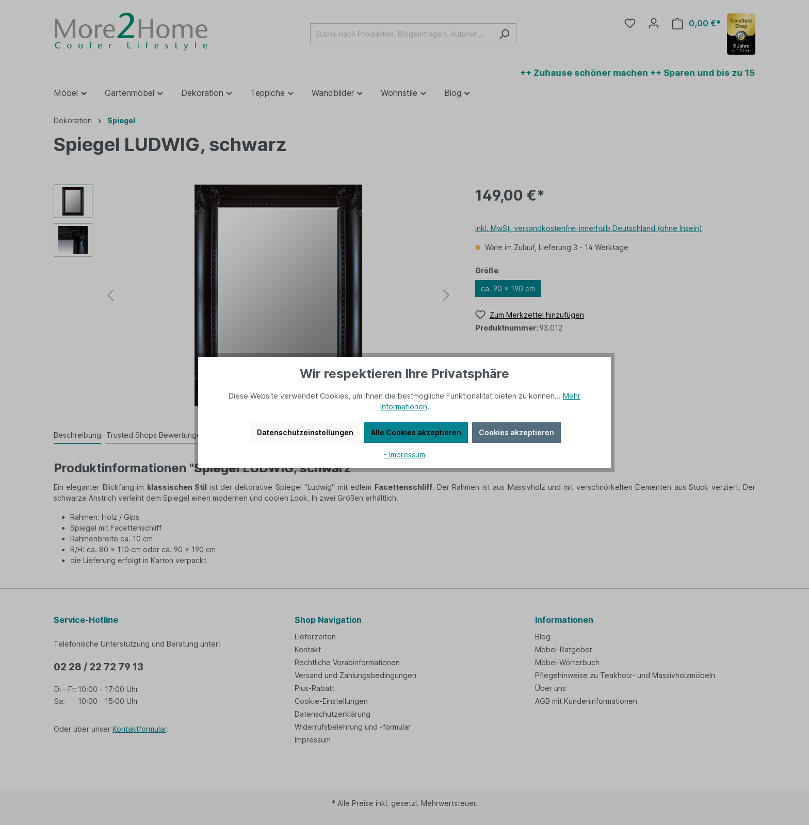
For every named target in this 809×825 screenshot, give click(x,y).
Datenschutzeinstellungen (305, 432)
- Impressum (404, 454)
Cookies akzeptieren (516, 432)
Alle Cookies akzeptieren (416, 432)
